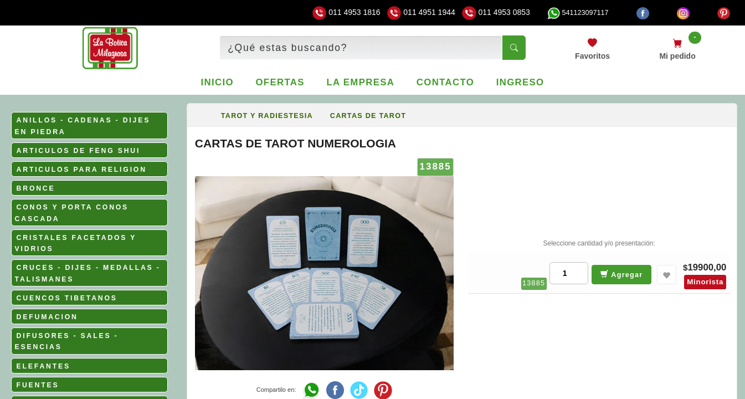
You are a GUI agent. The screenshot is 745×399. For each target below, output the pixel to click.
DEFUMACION (47, 317)
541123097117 (577, 13)
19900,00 (706, 267)
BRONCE (36, 188)
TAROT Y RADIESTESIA (267, 116)
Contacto (445, 82)
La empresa (360, 82)
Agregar (621, 274)
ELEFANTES (43, 366)
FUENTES (38, 385)
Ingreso (520, 82)
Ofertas (279, 82)
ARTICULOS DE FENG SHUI (79, 151)
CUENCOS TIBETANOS (67, 298)
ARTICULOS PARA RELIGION (82, 169)
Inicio (217, 82)
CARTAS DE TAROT (368, 116)
